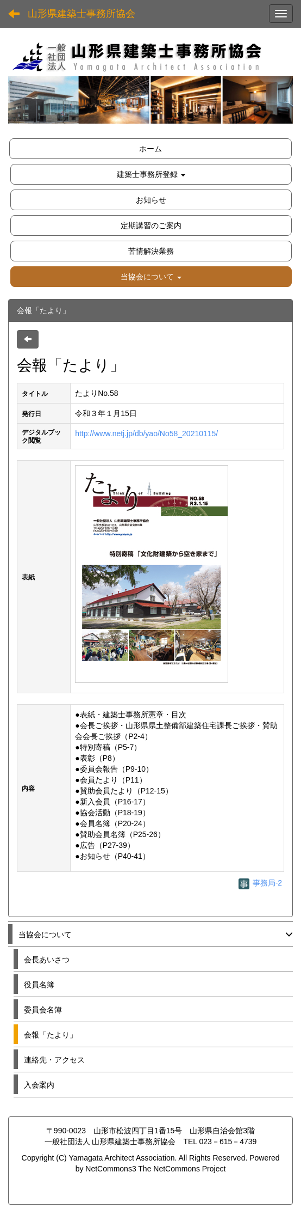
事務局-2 (260, 882)
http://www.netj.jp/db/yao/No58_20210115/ (146, 433)
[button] (151, 276)
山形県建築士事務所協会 (81, 13)
